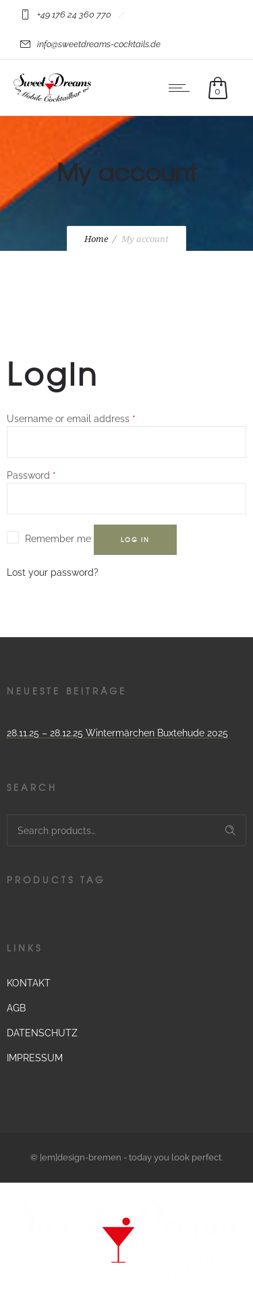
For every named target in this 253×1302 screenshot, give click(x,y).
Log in (135, 539)
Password (31, 475)
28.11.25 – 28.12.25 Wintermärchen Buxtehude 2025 (117, 733)
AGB (16, 1008)
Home (96, 239)
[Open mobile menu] (182, 87)
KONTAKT (29, 983)
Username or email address (71, 418)
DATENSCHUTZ (42, 1033)
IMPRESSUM (35, 1058)
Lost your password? (53, 572)
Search (231, 830)
